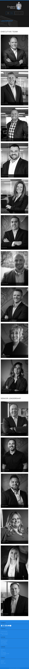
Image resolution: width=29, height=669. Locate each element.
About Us (2, 660)
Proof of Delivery (4, 644)
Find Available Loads (5, 653)
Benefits (2, 661)
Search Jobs (3, 663)
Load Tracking (3, 642)
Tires (2, 651)
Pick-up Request (4, 641)
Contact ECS (3, 654)
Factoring (3, 649)
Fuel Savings (3, 652)
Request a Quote (4, 640)
